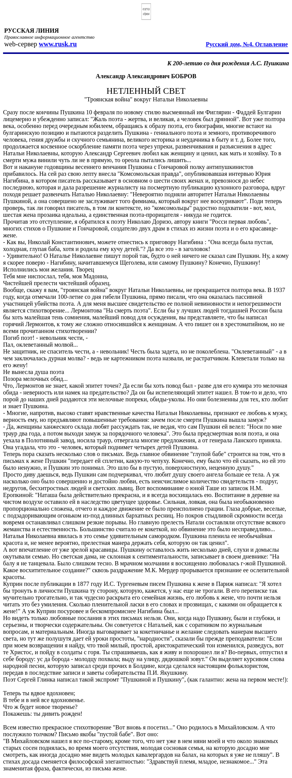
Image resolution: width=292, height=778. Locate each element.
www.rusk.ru (58, 44)
